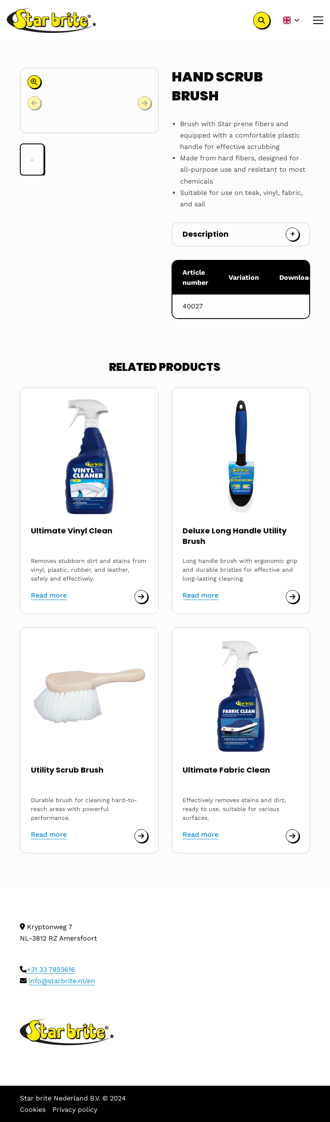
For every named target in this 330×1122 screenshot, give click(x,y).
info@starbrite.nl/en (62, 981)
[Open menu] (314, 20)
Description (206, 234)
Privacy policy (74, 1110)
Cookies (33, 1110)
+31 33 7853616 (51, 969)
